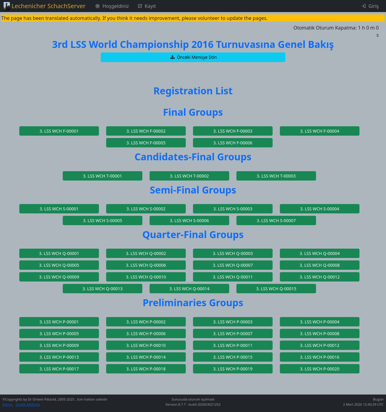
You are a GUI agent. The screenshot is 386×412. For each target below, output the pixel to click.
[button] (193, 57)
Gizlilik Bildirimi (28, 404)
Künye (7, 404)
